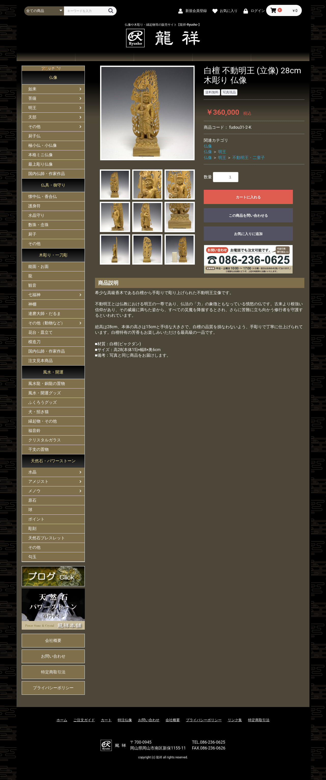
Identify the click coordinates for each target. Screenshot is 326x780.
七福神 (34, 294)
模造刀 (34, 341)
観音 (32, 285)
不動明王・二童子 (248, 157)
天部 (32, 117)
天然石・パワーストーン (53, 460)
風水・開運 (53, 372)
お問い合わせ (221, 56)
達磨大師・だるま (44, 313)
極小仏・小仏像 (42, 145)
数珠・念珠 (38, 224)
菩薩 (32, 98)
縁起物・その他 (42, 421)
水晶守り (36, 215)
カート (106, 720)
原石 (32, 500)
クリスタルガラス (44, 440)
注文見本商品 (40, 360)
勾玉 (32, 556)
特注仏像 (125, 720)
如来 (32, 88)
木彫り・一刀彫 (53, 255)
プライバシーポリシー (53, 687)
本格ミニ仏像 (40, 154)
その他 (34, 126)
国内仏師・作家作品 (46, 173)
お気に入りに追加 (248, 234)
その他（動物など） (46, 323)
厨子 (32, 234)
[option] (147, 113)
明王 (32, 107)
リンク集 (235, 720)
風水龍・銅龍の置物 (46, 383)
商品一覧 (104, 56)
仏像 (53, 77)
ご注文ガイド (163, 56)
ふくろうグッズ (42, 402)
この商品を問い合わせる (248, 215)
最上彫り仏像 (40, 164)
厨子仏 (34, 136)
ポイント (36, 519)
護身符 (34, 206)
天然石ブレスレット (46, 538)
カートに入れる (248, 197)
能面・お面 (38, 266)
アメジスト (38, 481)
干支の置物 (38, 449)
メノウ (34, 490)
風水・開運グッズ (44, 393)
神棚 (32, 304)
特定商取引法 (53, 672)
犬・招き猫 (38, 411)
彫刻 (32, 528)
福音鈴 (34, 430)
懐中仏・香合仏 (42, 196)
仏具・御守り (53, 185)
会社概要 (280, 56)
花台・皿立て (40, 332)
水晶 (32, 472)
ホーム (46, 56)
